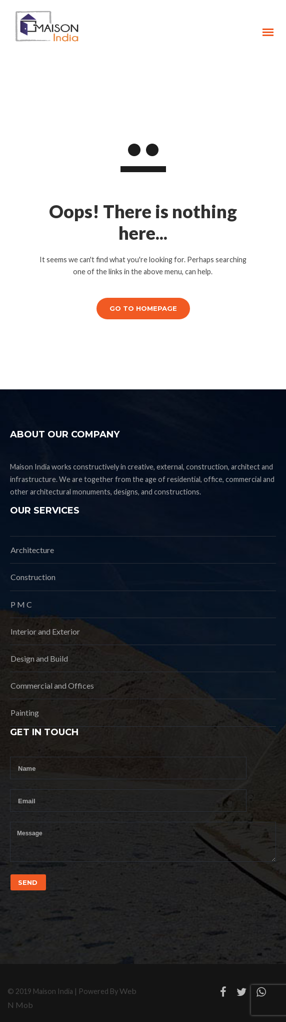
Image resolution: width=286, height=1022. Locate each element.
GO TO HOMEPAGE (143, 308)
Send (28, 882)
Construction (33, 577)
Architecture (32, 550)
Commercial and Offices (52, 685)
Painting (24, 712)
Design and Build (39, 658)
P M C (21, 604)
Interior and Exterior (45, 631)
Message (143, 842)
